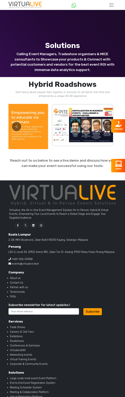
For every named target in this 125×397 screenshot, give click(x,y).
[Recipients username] (43, 311)
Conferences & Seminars (25, 345)
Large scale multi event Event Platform (33, 378)
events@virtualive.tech (23, 263)
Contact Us (16, 282)
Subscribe (92, 311)
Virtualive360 (18, 350)
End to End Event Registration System (32, 382)
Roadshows (17, 341)
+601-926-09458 (20, 259)
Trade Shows (17, 327)
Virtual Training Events (23, 359)
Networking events (21, 354)
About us (15, 278)
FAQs (13, 296)
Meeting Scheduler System (26, 387)
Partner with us (19, 287)
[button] (16, 126)
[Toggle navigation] (111, 5)
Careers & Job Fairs (22, 331)
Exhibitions (16, 336)
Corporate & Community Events (29, 364)
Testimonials (17, 291)
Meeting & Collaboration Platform (29, 392)
